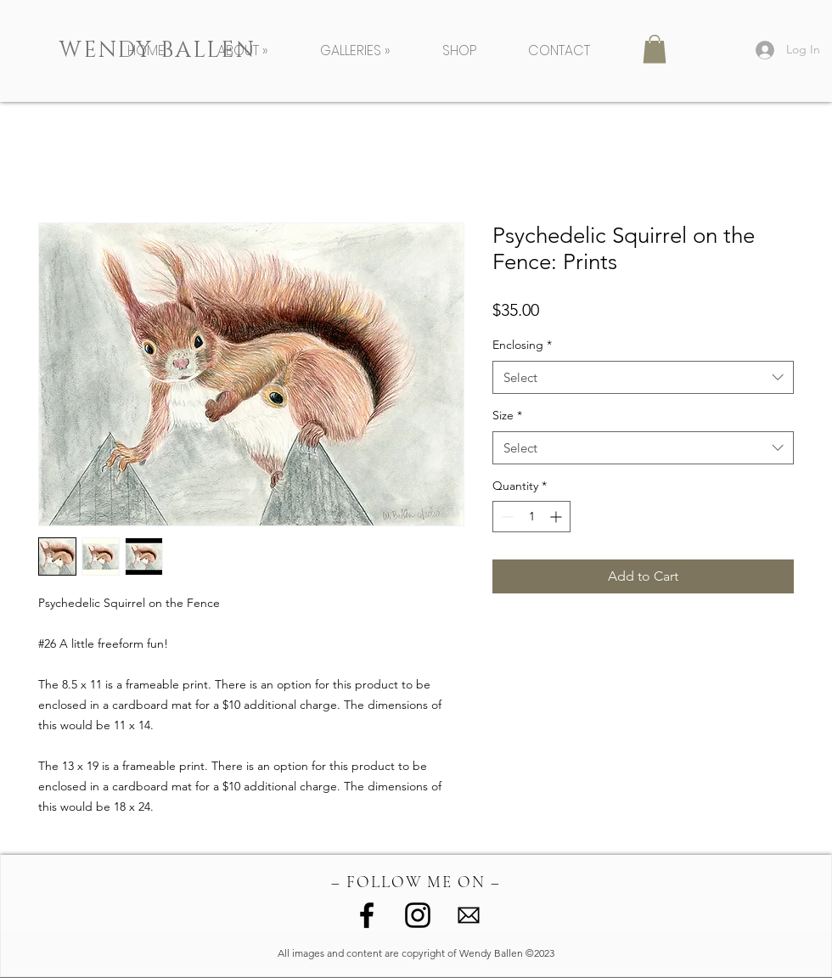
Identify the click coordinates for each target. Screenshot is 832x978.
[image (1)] (469, 915)
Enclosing (522, 344)
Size (507, 415)
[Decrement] (505, 516)
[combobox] (643, 377)
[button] (256, 50)
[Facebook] (367, 915)
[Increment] (557, 516)
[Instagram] (418, 915)
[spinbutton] (531, 516)
